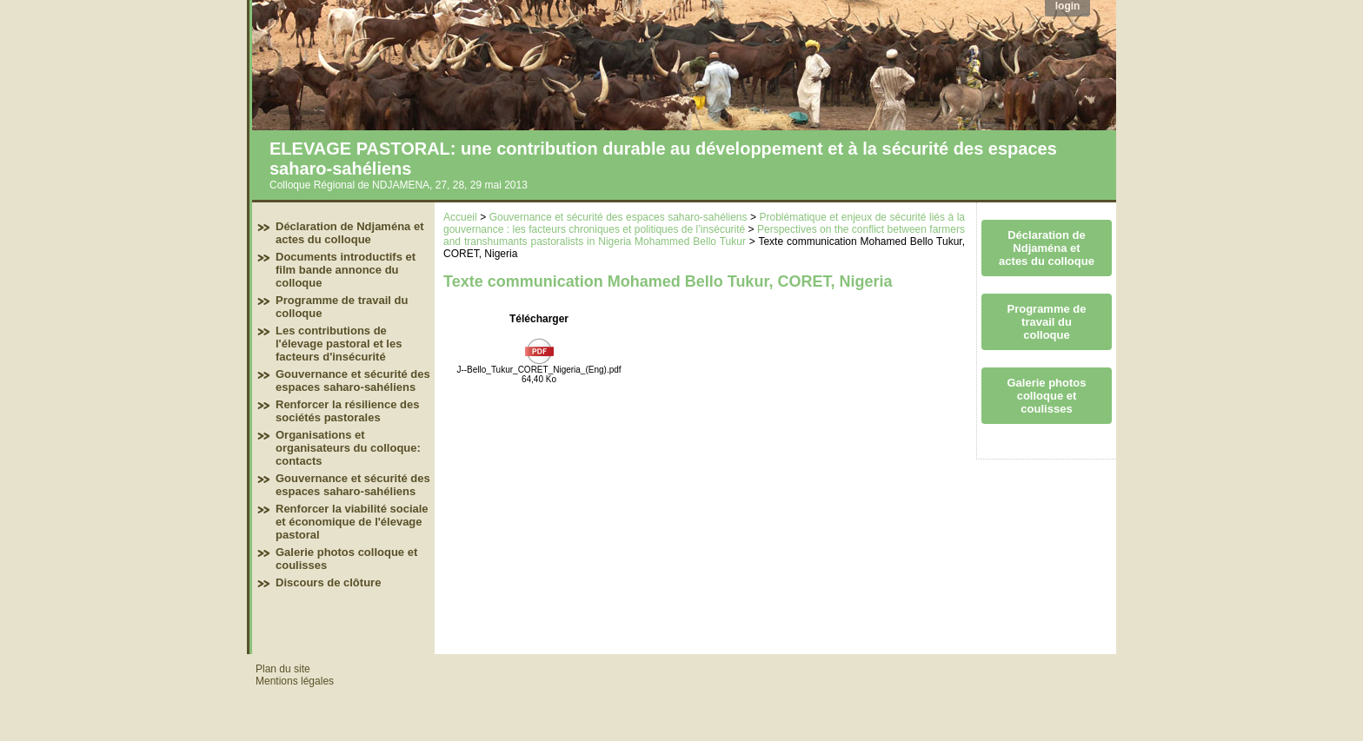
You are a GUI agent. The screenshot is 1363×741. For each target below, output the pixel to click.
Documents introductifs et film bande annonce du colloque (346, 269)
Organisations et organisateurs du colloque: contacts (348, 447)
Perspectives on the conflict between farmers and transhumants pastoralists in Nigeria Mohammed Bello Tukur (704, 235)
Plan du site (283, 669)
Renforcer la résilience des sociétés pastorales (347, 411)
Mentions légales (295, 681)
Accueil (460, 217)
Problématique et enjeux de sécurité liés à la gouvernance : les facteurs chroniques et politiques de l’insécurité (704, 223)
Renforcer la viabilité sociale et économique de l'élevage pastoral (352, 521)
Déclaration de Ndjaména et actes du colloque (350, 233)
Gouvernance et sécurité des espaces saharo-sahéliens (353, 380)
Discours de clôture (328, 582)
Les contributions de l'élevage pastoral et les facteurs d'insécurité (339, 343)
